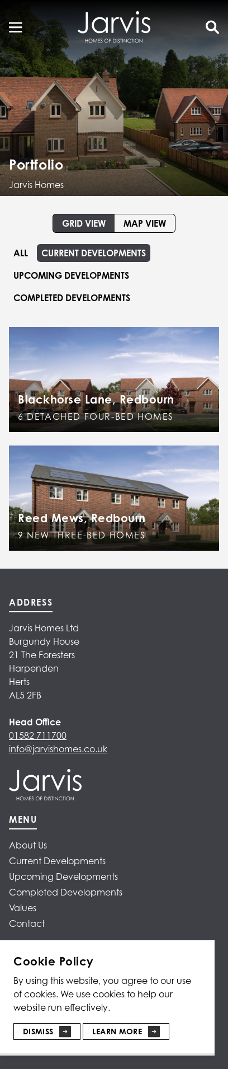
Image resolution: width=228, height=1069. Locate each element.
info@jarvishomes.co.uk (58, 748)
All (20, 253)
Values (22, 907)
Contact (27, 923)
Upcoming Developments (71, 275)
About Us (28, 845)
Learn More (117, 1031)
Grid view (84, 223)
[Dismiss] (46, 1027)
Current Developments (93, 253)
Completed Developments (71, 297)
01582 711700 (37, 735)
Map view (145, 223)
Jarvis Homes (36, 184)
